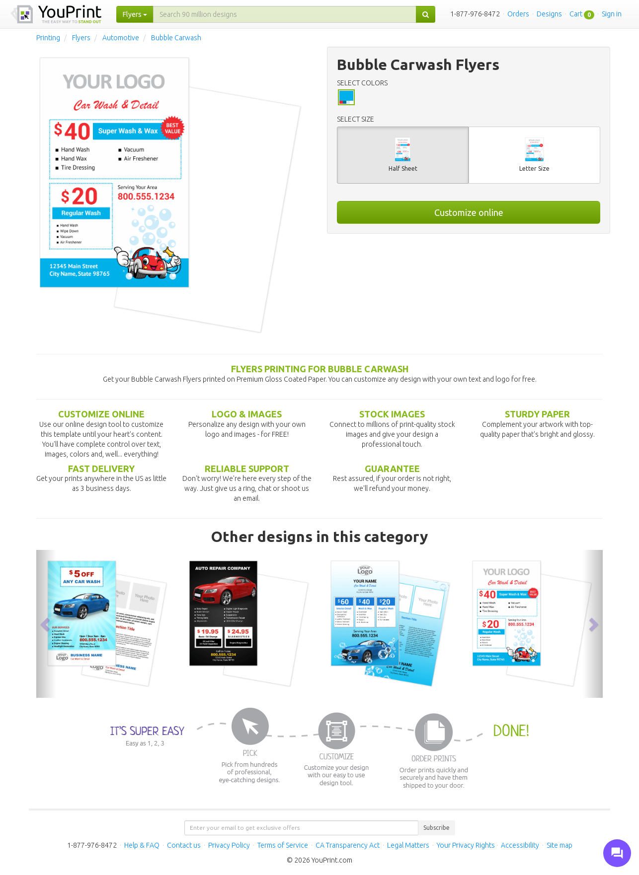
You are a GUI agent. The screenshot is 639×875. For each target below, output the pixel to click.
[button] (46, 623)
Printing (48, 38)
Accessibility (520, 845)
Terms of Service (282, 845)
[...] (284, 14)
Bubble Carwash (176, 38)
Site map (559, 845)
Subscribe (436, 827)
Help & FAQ (142, 845)
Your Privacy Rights (466, 845)
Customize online (468, 212)
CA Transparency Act (348, 845)
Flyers (81, 38)
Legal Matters (408, 845)
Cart (575, 14)
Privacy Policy (229, 845)
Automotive (120, 38)
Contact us (184, 845)
